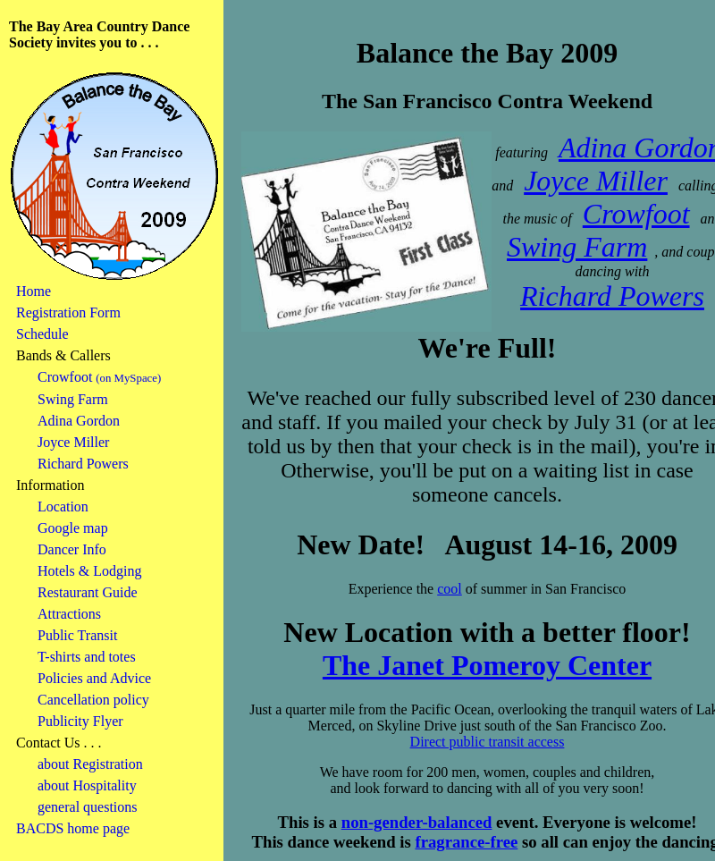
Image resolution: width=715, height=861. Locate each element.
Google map (73, 528)
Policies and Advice (94, 678)
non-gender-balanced (416, 822)
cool (449, 588)
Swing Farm (73, 399)
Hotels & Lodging (89, 570)
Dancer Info (72, 549)
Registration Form (68, 312)
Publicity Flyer (80, 721)
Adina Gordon (79, 420)
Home (33, 291)
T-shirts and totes (87, 656)
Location (63, 506)
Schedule (42, 334)
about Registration (90, 764)
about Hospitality (87, 785)
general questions (88, 807)
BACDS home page (73, 828)
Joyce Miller (73, 442)
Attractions (69, 613)
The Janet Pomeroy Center (487, 665)
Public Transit (77, 635)
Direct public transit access (487, 741)
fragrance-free (466, 841)
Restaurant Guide (88, 592)
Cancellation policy (93, 699)
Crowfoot (65, 376)
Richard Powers (83, 463)
